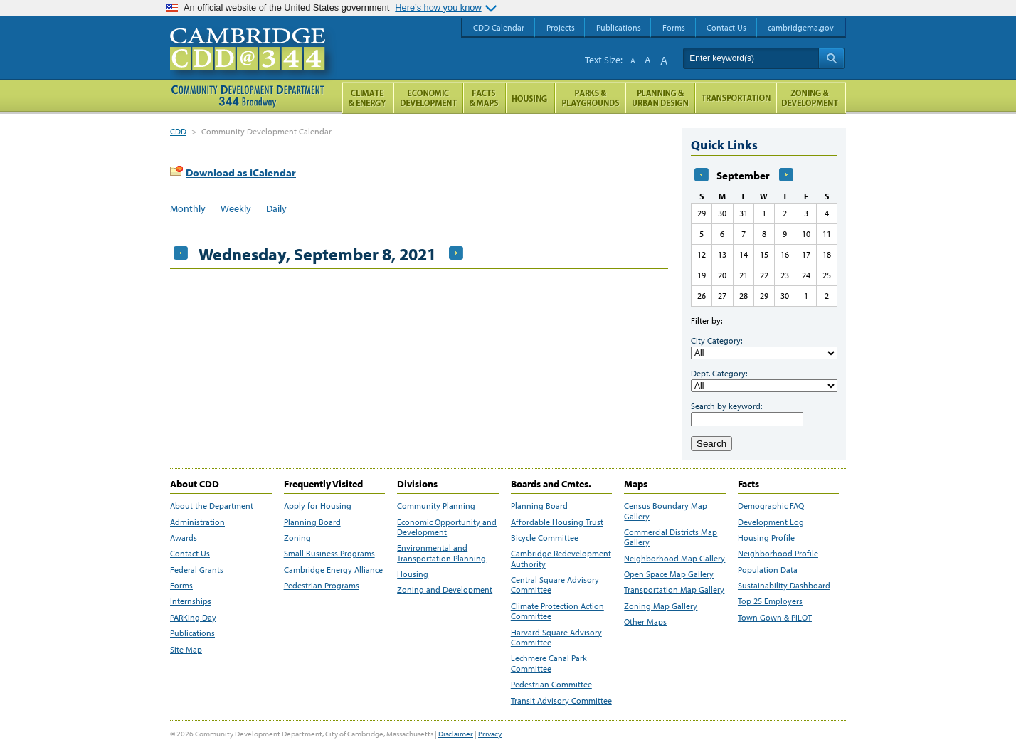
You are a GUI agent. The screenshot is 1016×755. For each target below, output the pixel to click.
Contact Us (190, 554)
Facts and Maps (484, 98)
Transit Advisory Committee (561, 701)
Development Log (771, 522)
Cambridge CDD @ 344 (253, 63)
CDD (178, 131)
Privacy (490, 734)
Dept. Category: (719, 373)
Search (711, 443)
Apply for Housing (317, 506)
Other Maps (645, 622)
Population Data (768, 570)
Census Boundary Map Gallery (665, 511)
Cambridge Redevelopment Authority (561, 559)
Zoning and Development (444, 590)
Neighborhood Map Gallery (674, 559)
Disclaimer (455, 734)
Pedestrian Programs (321, 586)
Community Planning (436, 506)
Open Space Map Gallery (669, 574)
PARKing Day (193, 618)
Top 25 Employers (770, 601)
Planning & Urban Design (660, 98)
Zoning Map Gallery (660, 606)
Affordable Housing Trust (557, 522)
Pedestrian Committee (551, 685)
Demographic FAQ (771, 506)
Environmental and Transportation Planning (441, 553)
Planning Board (312, 522)
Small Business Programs (329, 554)
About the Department (211, 506)
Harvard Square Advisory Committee (556, 638)
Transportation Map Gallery (674, 590)
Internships (190, 601)
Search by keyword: (726, 406)
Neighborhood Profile (778, 554)
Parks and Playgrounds (590, 98)
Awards (183, 538)
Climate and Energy (367, 98)
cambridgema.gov (801, 27)
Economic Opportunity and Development (447, 527)
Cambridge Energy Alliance (333, 570)
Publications (192, 633)
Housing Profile (766, 538)
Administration (197, 522)
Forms (181, 586)
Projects (560, 27)
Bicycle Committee (544, 538)
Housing (412, 574)
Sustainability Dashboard (784, 586)
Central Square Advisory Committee (555, 585)
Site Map (186, 650)
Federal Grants (196, 570)
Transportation (735, 98)
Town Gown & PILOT (775, 618)
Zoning (297, 538)
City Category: (716, 340)
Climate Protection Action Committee (557, 611)
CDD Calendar (498, 27)
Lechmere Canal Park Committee (549, 663)
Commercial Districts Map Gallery (670, 537)
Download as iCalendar (241, 172)
